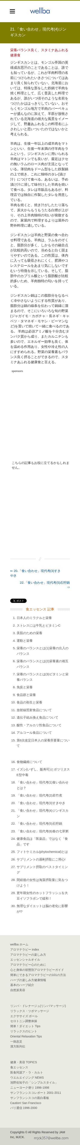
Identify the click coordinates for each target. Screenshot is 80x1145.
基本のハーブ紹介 (22, 985)
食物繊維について (29, 762)
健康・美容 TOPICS (23, 1062)
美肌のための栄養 (29, 633)
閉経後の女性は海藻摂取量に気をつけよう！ (42, 882)
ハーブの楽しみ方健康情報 (28, 980)
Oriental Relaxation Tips (26, 1036)
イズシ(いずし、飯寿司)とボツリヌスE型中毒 (43, 772)
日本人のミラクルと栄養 (34, 618)
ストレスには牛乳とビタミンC (39, 625)
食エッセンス (19, 1067)
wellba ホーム (19, 944)
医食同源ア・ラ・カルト (26, 1072)
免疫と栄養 (25, 687)
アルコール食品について (34, 732)
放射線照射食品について (34, 710)
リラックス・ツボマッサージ (29, 1011)
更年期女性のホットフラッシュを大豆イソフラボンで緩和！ (42, 895)
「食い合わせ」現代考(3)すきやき (41, 803)
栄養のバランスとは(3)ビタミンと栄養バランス (42, 676)
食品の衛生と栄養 (29, 702)
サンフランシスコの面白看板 (29, 1098)
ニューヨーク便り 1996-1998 (29, 1087)
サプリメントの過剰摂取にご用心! (41, 859)
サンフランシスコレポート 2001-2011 (35, 1092)
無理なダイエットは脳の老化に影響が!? (42, 908)
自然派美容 (17, 990)
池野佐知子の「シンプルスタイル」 (34, 1082)
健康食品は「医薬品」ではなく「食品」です (42, 841)
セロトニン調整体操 (23, 1021)
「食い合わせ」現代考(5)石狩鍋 (39, 823)
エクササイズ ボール (24, 1016)
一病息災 (16, 1041)
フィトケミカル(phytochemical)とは (42, 851)
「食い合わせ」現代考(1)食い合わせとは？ (42, 785)
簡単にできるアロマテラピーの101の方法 (38, 975)
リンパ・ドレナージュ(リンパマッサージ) (38, 1006)
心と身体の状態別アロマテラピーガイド (37, 969)
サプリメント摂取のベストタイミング (42, 869)
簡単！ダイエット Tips (25, 1026)
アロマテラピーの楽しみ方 (28, 954)
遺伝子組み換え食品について (37, 717)
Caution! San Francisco (25, 1103)
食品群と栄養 (26, 695)
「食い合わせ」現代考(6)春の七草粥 (42, 831)
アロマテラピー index (24, 949)
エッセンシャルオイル (25, 959)
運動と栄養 (25, 640)
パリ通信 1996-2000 (23, 1108)
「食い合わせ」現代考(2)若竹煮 (39, 795)
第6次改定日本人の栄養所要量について (43, 743)
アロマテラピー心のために (28, 964)
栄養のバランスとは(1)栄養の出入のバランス (42, 650)
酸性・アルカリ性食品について (39, 725)
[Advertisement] (40, 415)
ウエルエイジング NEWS (27, 1077)
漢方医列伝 (17, 1046)
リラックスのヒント (23, 1031)
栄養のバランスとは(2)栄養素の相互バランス (42, 663)
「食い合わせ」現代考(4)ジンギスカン (42, 813)
